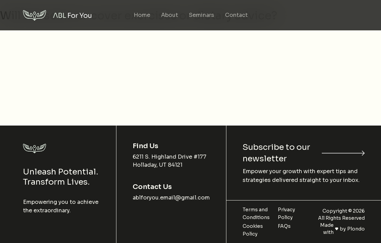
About (169, 15)
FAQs (284, 226)
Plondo (356, 229)
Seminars (201, 15)
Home (142, 15)
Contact (236, 15)
